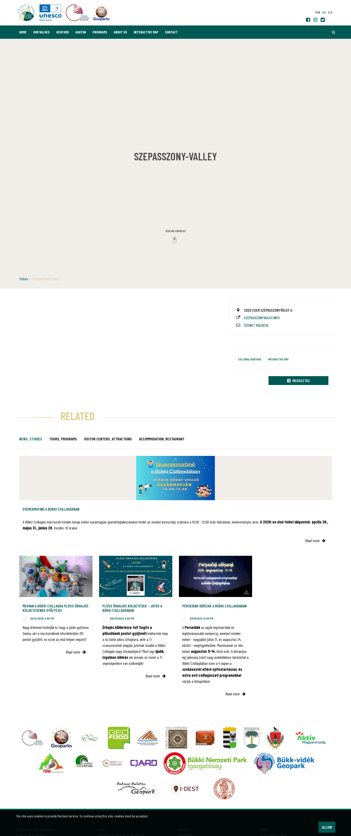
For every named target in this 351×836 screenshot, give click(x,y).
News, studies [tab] (30, 438)
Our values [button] (41, 32)
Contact (171, 32)
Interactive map (146, 32)
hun (317, 12)
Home (23, 32)
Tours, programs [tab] (63, 438)
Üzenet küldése (256, 325)
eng (324, 12)
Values (23, 278)
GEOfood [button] (62, 32)
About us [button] (120, 32)
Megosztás (298, 380)
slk (330, 12)
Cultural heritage (249, 359)
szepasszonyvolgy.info (262, 317)
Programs (100, 32)
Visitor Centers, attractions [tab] (108, 438)
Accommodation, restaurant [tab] (161, 438)
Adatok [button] (80, 32)
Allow (327, 827)
